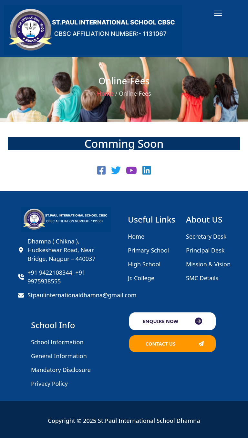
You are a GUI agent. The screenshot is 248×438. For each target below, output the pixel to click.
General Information (59, 356)
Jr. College (141, 278)
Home (105, 93)
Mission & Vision (208, 264)
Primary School (148, 250)
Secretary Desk (206, 236)
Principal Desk (205, 250)
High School (144, 264)
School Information (57, 342)
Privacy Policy (49, 383)
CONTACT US (160, 343)
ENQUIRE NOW (160, 321)
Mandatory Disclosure (61, 370)
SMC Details (202, 278)
